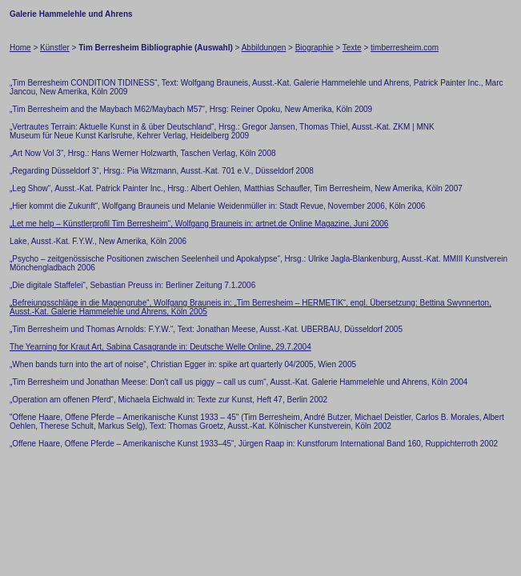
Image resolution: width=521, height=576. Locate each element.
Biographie (314, 47)
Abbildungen (264, 47)
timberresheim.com (405, 47)
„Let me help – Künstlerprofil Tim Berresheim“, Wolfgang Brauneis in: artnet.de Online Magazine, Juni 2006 (199, 223)
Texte (352, 47)
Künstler (55, 47)
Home (20, 47)
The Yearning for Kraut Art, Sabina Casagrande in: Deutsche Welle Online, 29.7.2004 (160, 346)
